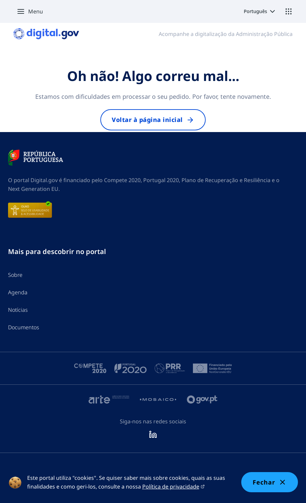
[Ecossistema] (289, 11)
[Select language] (260, 11)
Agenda (18, 292)
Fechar (269, 482)
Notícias (18, 309)
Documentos (23, 327)
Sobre (15, 275)
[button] (28, 11)
